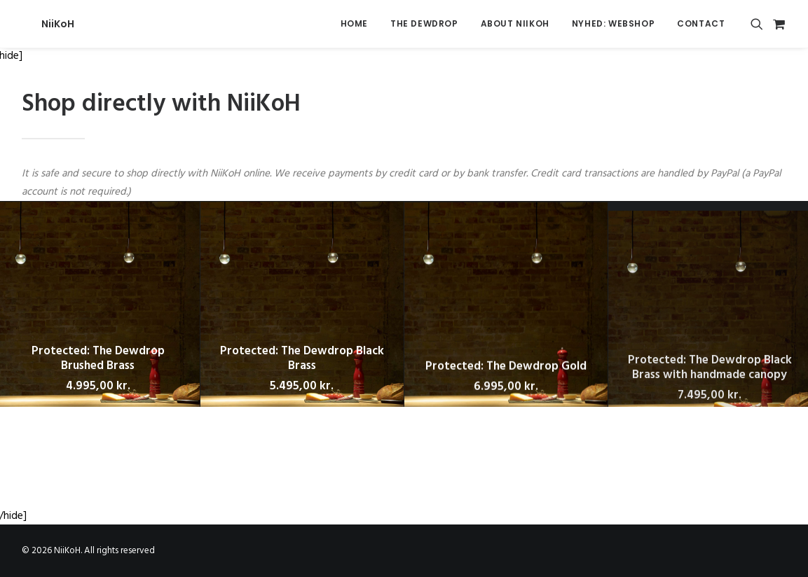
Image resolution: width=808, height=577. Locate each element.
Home (354, 23)
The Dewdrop (424, 23)
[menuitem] (354, 24)
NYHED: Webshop (613, 23)
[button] (759, 24)
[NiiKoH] (38, 24)
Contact (701, 23)
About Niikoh (515, 23)
